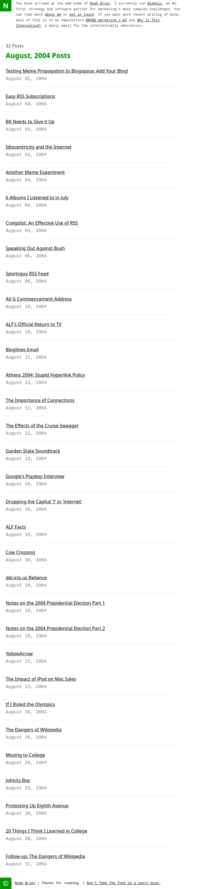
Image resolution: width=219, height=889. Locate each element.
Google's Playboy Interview (35, 476)
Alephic (154, 4)
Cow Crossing (20, 552)
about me (53, 15)
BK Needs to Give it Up (30, 121)
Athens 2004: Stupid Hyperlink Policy (45, 375)
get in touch (81, 15)
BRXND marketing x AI (106, 20)
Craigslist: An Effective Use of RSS (42, 223)
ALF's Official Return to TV (34, 324)
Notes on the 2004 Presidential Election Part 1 (55, 603)
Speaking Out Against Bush (35, 248)
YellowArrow (19, 653)
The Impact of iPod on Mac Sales (41, 679)
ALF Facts (16, 527)
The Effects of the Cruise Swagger (42, 425)
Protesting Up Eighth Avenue (37, 805)
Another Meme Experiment (35, 172)
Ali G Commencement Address (39, 299)
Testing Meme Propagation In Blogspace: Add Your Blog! (67, 71)
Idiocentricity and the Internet (39, 147)
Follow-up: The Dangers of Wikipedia (45, 856)
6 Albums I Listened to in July (37, 197)
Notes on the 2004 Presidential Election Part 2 (55, 628)
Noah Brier (100, 4)
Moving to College (25, 755)
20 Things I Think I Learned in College (46, 831)
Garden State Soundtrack (33, 451)
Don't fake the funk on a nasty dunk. (124, 883)
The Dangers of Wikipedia (34, 729)
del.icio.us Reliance (26, 577)
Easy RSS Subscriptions (30, 96)
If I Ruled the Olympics (30, 704)
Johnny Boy (18, 780)
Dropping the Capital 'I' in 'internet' (44, 501)
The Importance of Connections (40, 400)
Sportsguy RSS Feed (27, 273)
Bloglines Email (22, 349)
